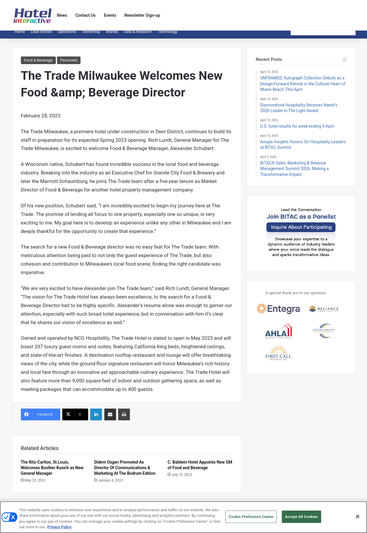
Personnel (68, 64)
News (62, 15)
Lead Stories (41, 36)
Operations (67, 36)
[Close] (357, 518)
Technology (167, 36)
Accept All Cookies (301, 519)
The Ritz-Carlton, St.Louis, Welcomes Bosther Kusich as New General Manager (52, 472)
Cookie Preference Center (251, 519)
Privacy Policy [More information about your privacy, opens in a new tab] (59, 529)
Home (20, 36)
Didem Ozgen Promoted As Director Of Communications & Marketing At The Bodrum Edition (124, 472)
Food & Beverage (38, 64)
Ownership (91, 36)
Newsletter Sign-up (142, 15)
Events (110, 15)
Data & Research (138, 36)
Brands (112, 36)
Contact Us (85, 15)
